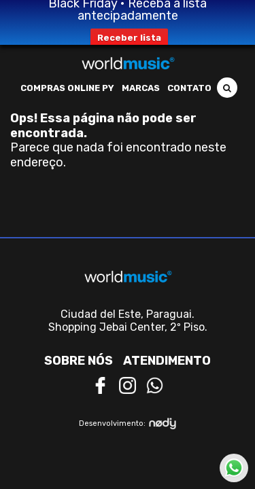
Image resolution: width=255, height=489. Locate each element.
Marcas (141, 88)
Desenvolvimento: (127, 423)
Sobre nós (78, 361)
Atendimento (167, 361)
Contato (189, 88)
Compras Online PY (67, 88)
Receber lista (129, 38)
